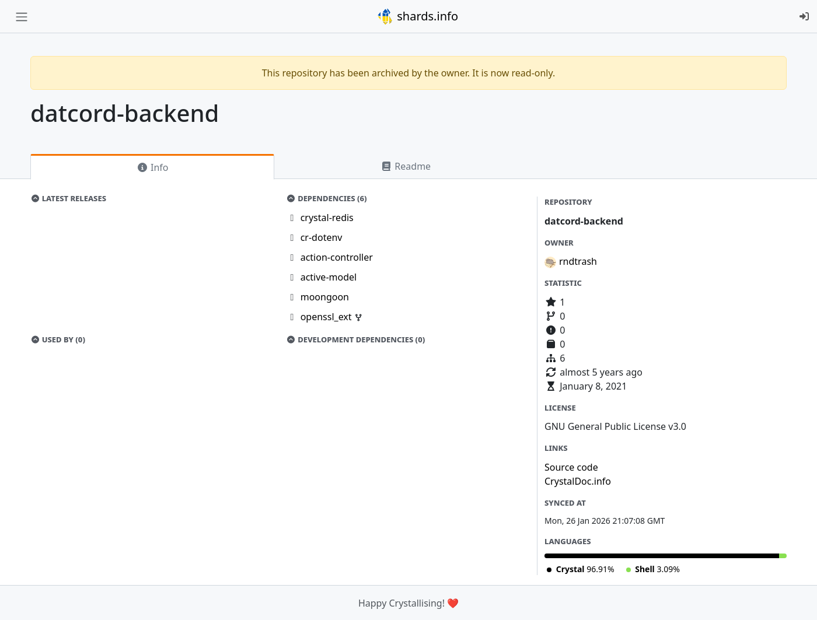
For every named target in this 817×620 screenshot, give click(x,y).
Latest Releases (68, 198)
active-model (329, 277)
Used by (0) (57, 339)
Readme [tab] (405, 166)
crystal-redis (327, 217)
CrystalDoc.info (577, 481)
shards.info (417, 16)
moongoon (325, 296)
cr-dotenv (322, 237)
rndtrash (578, 261)
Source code (571, 467)
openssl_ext (327, 316)
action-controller (337, 257)
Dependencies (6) (327, 198)
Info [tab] (153, 167)
